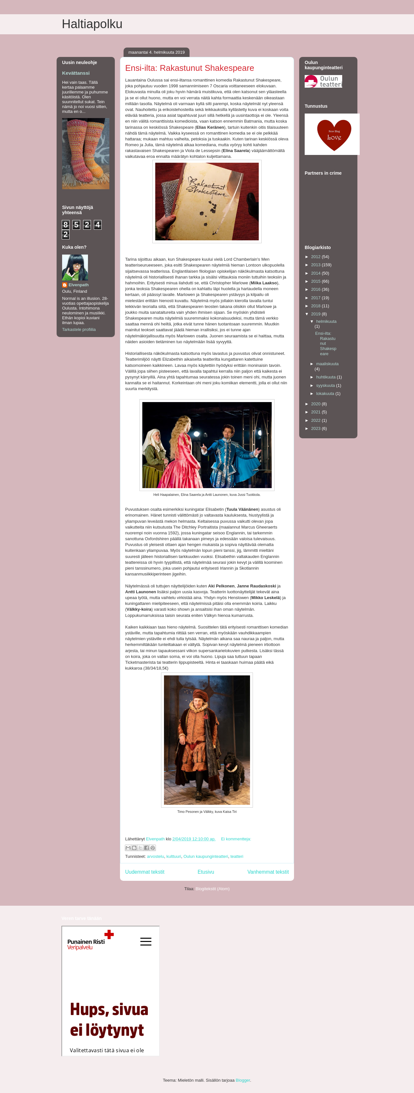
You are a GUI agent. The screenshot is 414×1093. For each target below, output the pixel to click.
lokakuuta (325, 393)
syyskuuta (326, 385)
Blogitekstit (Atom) (213, 888)
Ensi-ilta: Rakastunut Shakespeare (189, 68)
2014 (316, 273)
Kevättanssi (76, 73)
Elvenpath (79, 284)
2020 (316, 403)
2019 (316, 314)
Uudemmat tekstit (144, 872)
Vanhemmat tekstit (268, 872)
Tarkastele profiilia (79, 329)
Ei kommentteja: (236, 838)
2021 (316, 412)
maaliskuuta (327, 363)
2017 (316, 297)
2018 (316, 305)
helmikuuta (326, 321)
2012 (316, 256)
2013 (316, 264)
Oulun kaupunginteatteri (205, 856)
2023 (316, 428)
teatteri (236, 856)
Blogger (243, 1080)
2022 (316, 420)
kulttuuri (173, 856)
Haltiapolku (92, 24)
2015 (316, 281)
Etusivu (206, 872)
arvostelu (155, 856)
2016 (316, 289)
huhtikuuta (326, 377)
